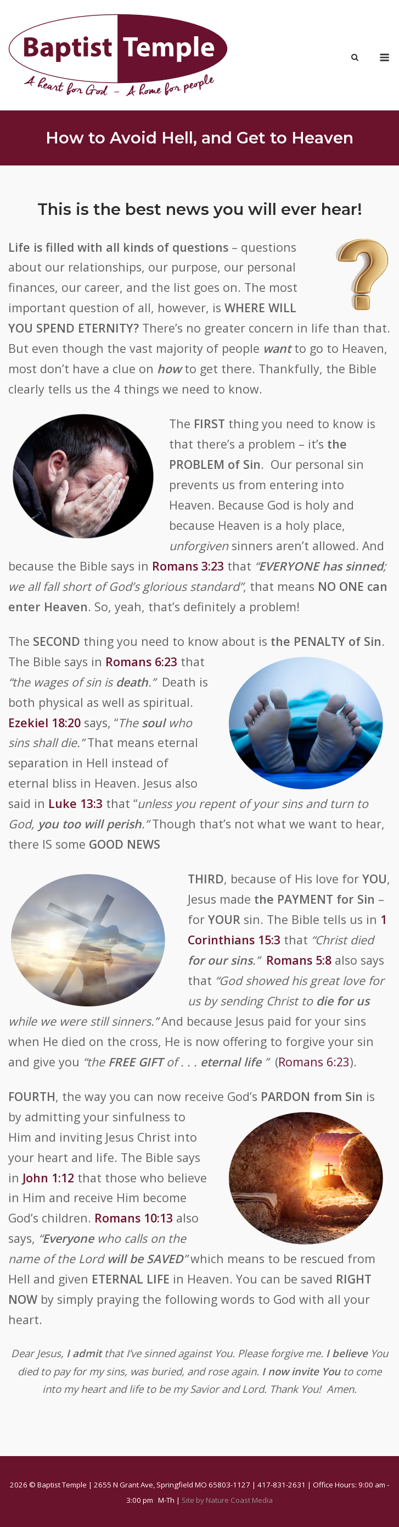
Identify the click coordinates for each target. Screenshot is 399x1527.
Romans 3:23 (188, 566)
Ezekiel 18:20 (44, 723)
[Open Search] (354, 58)
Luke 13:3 (75, 803)
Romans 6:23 (141, 662)
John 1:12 (48, 1178)
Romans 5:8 (298, 960)
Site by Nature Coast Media (227, 1500)
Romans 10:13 (133, 1218)
